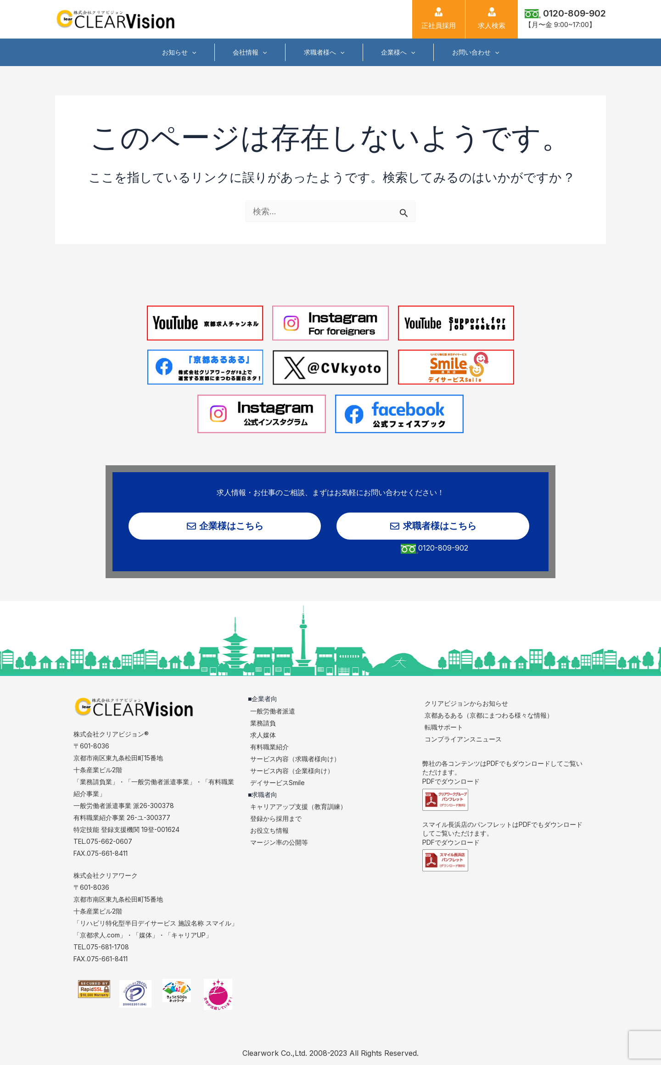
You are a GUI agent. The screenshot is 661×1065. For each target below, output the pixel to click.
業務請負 (263, 723)
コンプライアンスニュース (463, 739)
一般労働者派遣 (272, 711)
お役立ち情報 (269, 831)
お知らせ (184, 52)
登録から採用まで (276, 819)
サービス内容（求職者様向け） (295, 759)
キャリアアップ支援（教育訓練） (298, 807)
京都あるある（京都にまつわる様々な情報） (489, 715)
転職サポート (444, 727)
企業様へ (396, 52)
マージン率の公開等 (279, 843)
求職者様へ (324, 52)
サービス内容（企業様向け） (292, 771)
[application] (196, 52)
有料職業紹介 (269, 747)
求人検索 (491, 18)
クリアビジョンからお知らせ (466, 703)
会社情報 (252, 52)
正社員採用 (438, 18)
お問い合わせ (471, 52)
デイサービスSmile (277, 782)
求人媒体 (263, 735)
